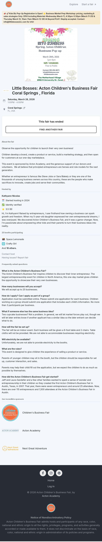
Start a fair (89, 4)
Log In (51, 487)
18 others (11, 248)
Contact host (8, 254)
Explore (74, 4)
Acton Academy (51, 496)
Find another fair (51, 130)
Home (51, 481)
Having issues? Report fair (15, 258)
